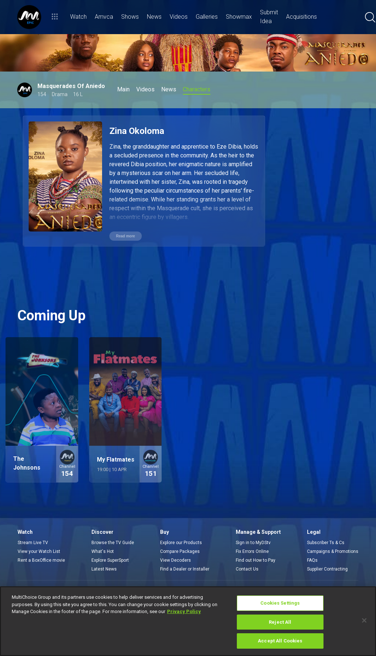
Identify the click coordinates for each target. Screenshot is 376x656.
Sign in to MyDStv (253, 542)
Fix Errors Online (252, 551)
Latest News (104, 569)
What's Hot (102, 551)
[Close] (364, 620)
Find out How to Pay (255, 560)
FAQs (312, 560)
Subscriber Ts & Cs (325, 542)
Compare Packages (180, 551)
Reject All (280, 622)
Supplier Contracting (327, 569)
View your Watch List (39, 551)
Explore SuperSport (110, 560)
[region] (188, 621)
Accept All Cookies (280, 641)
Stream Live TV (33, 542)
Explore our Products (181, 542)
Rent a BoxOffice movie (41, 560)
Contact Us (247, 569)
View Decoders (175, 560)
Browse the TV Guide (112, 542)
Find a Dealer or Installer (184, 569)
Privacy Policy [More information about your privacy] (184, 611)
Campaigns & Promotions (332, 551)
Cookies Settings (280, 603)
